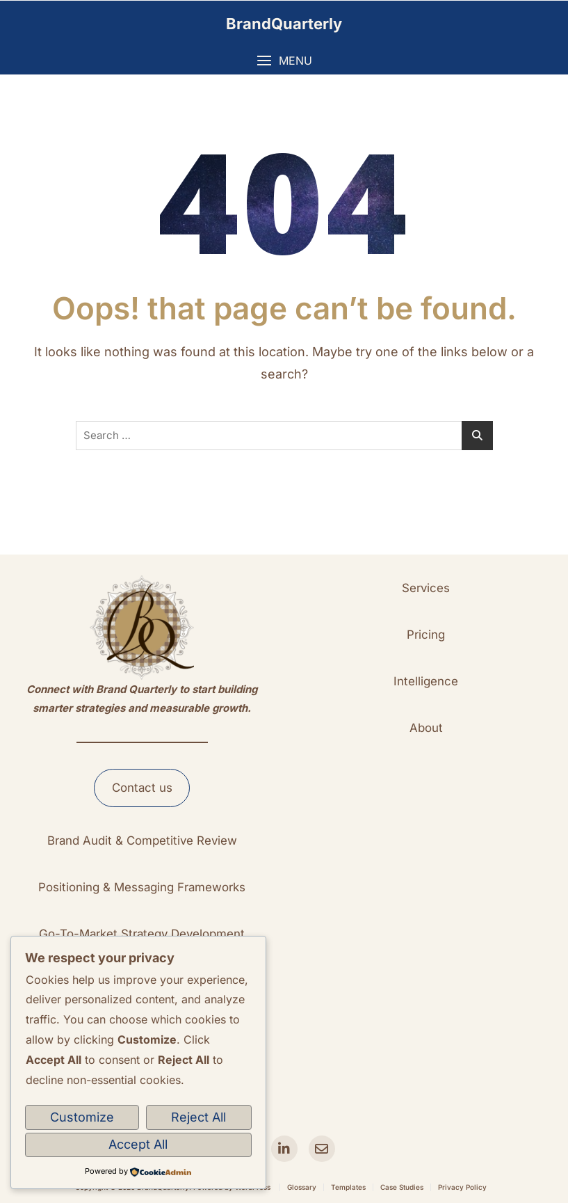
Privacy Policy (462, 1187)
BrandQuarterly (284, 24)
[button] (284, 60)
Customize (82, 1117)
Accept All (138, 1144)
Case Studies (401, 1187)
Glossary (301, 1187)
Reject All (198, 1117)
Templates (348, 1187)
